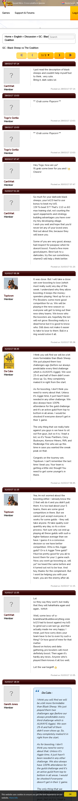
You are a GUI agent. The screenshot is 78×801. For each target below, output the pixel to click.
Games (6, 13)
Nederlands (69, 3)
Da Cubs (8, 371)
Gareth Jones (11, 704)
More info (13, 797)
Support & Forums (24, 13)
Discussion (30, 36)
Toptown (9, 296)
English (18, 36)
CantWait (9, 86)
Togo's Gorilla (11, 118)
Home (8, 36)
